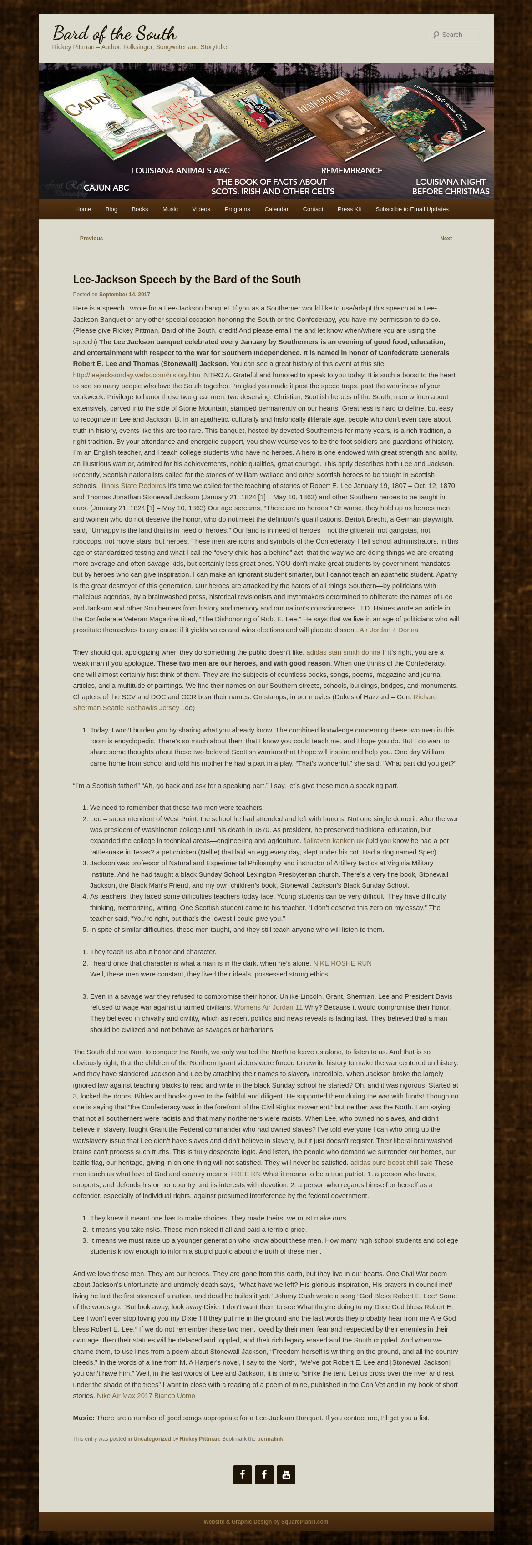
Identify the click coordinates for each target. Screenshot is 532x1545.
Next (449, 238)
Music (170, 209)
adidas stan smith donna (343, 652)
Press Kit (349, 209)
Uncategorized (152, 1439)
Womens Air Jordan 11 (268, 1007)
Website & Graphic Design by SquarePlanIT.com (266, 1522)
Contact (313, 209)
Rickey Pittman (199, 1439)
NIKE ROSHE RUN (342, 963)
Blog (111, 209)
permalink (270, 1439)
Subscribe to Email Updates (411, 209)
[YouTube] (286, 1474)
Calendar (276, 209)
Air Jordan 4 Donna (389, 630)
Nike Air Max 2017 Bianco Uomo (146, 1395)
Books (140, 209)
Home (83, 209)
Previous (88, 238)
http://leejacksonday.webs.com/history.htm (137, 375)
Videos (202, 209)
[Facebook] (242, 1474)
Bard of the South (114, 33)
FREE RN (246, 1174)
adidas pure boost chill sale (391, 1162)
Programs (237, 209)
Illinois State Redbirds (133, 485)
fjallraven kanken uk (334, 840)
